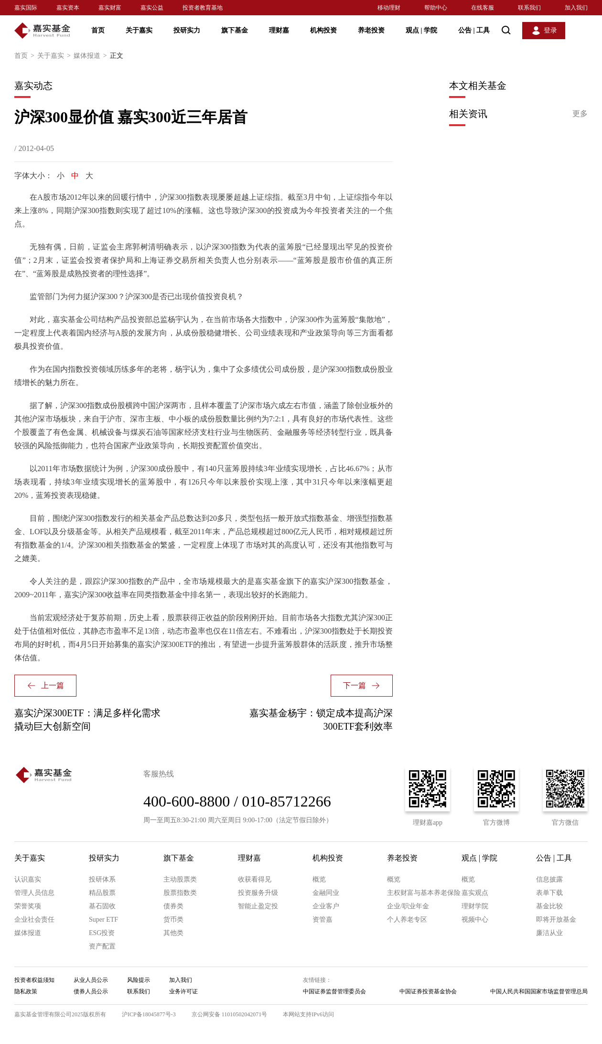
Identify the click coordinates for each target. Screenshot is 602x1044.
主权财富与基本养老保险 (424, 892)
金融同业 (325, 892)
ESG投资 (102, 932)
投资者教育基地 (203, 7)
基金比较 (549, 906)
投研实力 (186, 30)
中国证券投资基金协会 (428, 991)
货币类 (173, 919)
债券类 (173, 906)
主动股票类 (180, 879)
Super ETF (103, 919)
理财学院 (475, 906)
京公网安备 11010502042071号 (230, 1014)
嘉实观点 (475, 892)
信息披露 (549, 879)
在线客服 (482, 7)
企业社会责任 (34, 919)
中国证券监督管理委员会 (334, 991)
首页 (98, 30)
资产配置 (102, 946)
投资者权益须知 (34, 980)
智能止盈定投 (258, 906)
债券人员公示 (91, 991)
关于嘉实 (139, 30)
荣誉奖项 (27, 906)
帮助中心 (435, 7)
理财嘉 (279, 30)
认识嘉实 (27, 879)
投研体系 (102, 879)
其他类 (173, 932)
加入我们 (576, 7)
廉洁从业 (549, 932)
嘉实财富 (109, 7)
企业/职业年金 (408, 906)
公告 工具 (474, 30)
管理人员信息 (34, 892)
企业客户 (325, 906)
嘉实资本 (67, 7)
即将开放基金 (556, 919)
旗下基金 (234, 30)
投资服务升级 (258, 892)
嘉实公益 (151, 7)
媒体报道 (92, 56)
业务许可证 (183, 991)
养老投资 (371, 30)
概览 (319, 879)
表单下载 (549, 892)
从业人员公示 (91, 980)
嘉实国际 (25, 7)
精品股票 (102, 892)
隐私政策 (25, 991)
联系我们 (529, 7)
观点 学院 (421, 30)
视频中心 (475, 919)
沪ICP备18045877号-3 (149, 1014)
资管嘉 (322, 919)
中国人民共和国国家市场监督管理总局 (539, 991)
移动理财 (388, 7)
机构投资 (323, 30)
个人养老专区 (407, 919)
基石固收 (102, 906)
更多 (580, 113)
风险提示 (138, 980)
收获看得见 (254, 879)
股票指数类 (180, 892)
